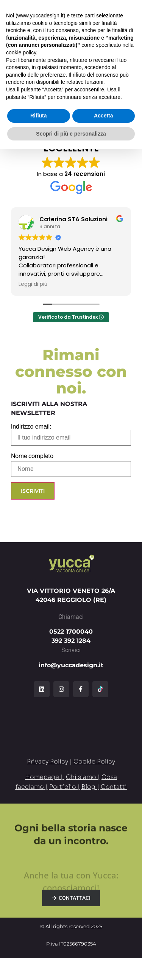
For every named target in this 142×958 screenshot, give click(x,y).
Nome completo (32, 456)
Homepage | (44, 777)
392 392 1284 (71, 640)
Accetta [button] (103, 925)
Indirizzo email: (71, 435)
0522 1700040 (71, 631)
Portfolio (62, 787)
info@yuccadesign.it (71, 665)
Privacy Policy (47, 761)
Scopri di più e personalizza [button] (71, 942)
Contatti (114, 787)
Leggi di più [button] (33, 284)
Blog (88, 787)
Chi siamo (81, 777)
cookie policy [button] (21, 862)
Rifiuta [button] (38, 925)
